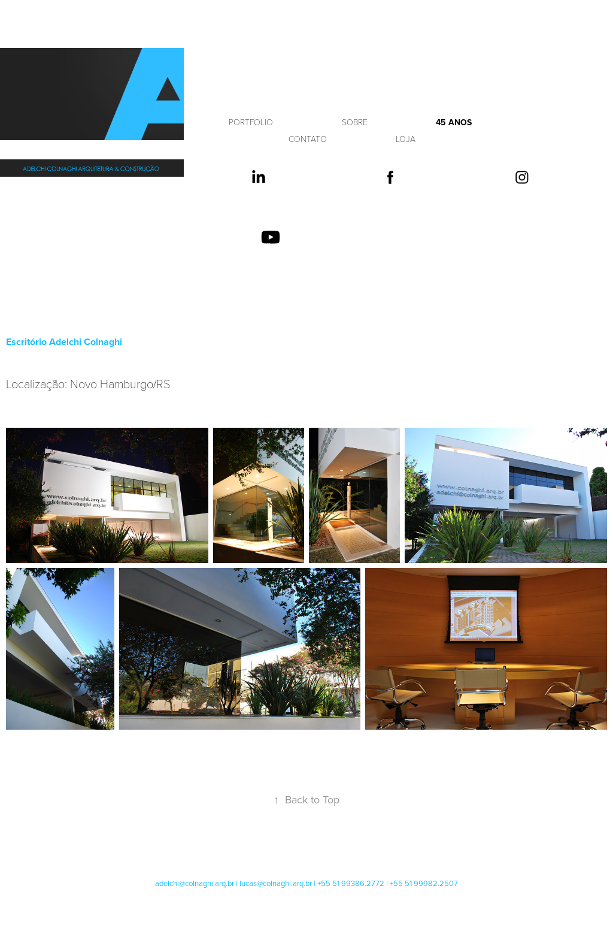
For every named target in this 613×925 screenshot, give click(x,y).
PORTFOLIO (251, 122)
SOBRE (355, 122)
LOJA (405, 138)
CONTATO (308, 138)
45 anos (454, 122)
